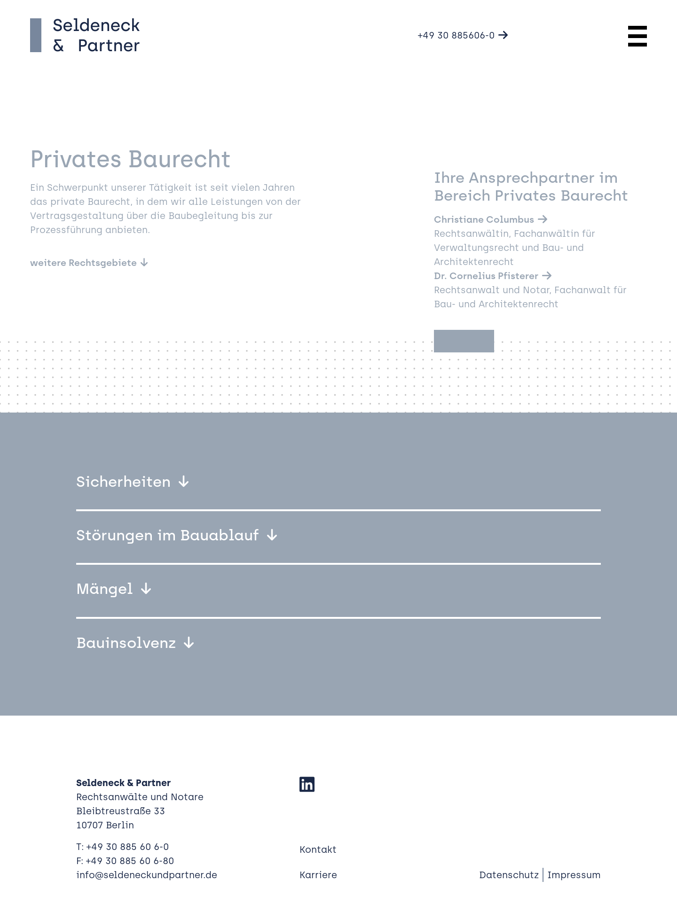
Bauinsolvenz (128, 643)
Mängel (106, 589)
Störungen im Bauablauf (169, 535)
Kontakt (318, 849)
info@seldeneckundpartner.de (146, 875)
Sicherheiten (125, 482)
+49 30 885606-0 (456, 35)
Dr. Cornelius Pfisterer (486, 275)
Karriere (318, 875)
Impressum (574, 875)
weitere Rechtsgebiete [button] (83, 262)
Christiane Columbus (484, 219)
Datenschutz (509, 875)
